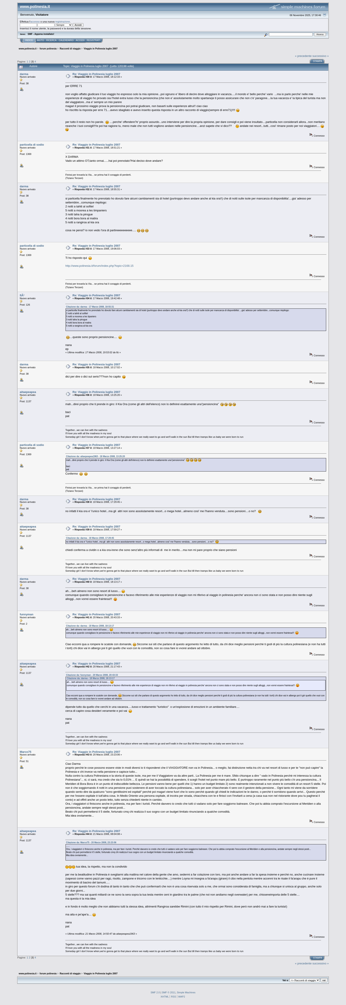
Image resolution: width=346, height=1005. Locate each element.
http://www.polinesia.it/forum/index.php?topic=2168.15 (99, 265)
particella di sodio (32, 144)
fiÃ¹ (22, 295)
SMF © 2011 (168, 992)
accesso (35, 21)
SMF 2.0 (155, 992)
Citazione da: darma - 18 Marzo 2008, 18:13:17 (90, 626)
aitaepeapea (28, 392)
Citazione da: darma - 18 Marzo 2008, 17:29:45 (90, 538)
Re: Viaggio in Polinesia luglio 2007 (96, 74)
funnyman (26, 614)
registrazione (62, 21)
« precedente (303, 56)
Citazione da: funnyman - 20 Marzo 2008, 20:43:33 (92, 675)
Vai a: (285, 980)
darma (24, 74)
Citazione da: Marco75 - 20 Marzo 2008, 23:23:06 (91, 842)
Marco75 (25, 751)
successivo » (320, 56)
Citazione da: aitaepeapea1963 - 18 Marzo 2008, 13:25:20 (95, 456)
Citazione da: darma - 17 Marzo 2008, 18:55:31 (90, 307)
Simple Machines (186, 992)
